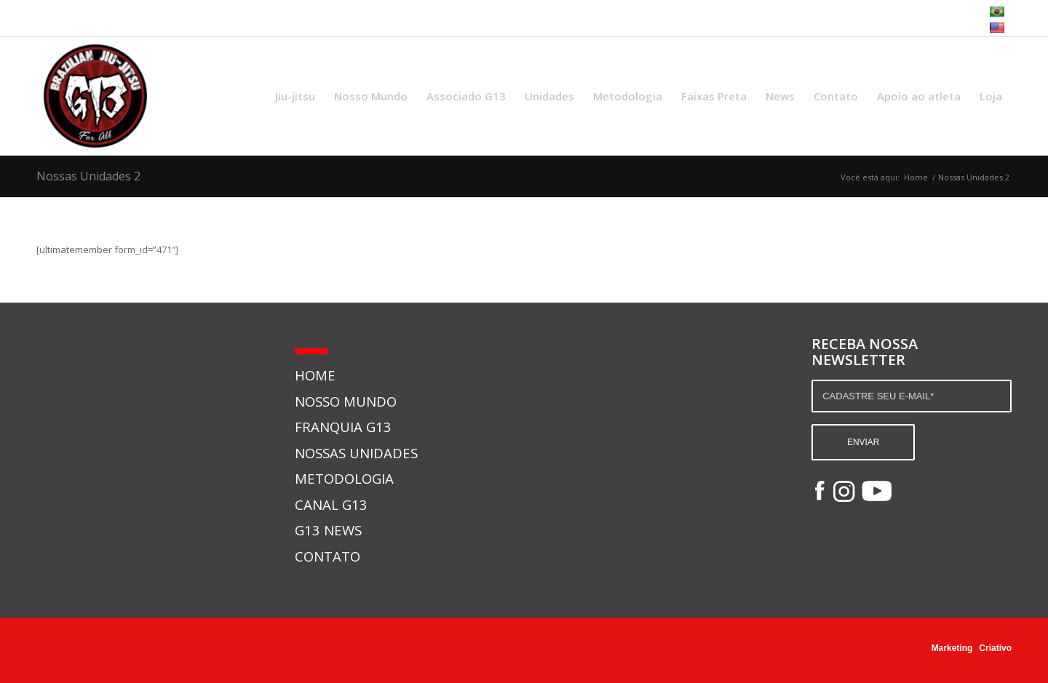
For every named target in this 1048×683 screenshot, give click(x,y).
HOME (315, 375)
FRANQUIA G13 (343, 427)
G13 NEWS (328, 530)
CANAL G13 (331, 504)
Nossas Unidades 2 (88, 176)
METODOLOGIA (344, 478)
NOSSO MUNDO (346, 401)
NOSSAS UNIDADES (356, 453)
